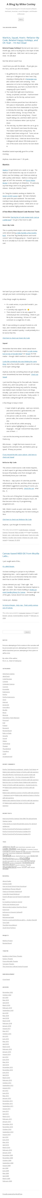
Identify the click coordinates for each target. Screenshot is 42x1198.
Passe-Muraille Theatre (10, 961)
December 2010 (8, 1124)
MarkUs (5, 170)
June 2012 (6, 1093)
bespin (5, 535)
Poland (5, 725)
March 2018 (6, 1021)
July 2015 (5, 1036)
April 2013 (6, 1075)
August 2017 (6, 1029)
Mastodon (6, 915)
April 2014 (6, 1065)
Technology (6, 744)
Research (6, 728)
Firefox (5, 694)
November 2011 (8, 1103)
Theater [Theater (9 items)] (28, 865)
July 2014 (5, 1057)
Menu (21, 19)
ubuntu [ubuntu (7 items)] (19, 867)
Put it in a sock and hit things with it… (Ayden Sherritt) (20, 920)
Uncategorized (7, 756)
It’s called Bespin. (8, 566)
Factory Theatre (8, 959)
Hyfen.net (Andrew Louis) (11, 904)
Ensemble (6, 689)
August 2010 (6, 1135)
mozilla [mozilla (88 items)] (25, 858)
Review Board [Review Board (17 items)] (9, 864)
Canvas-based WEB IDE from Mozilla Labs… (21, 555)
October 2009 (7, 1160)
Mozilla (5, 710)
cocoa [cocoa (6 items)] (33, 847)
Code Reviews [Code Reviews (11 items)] (21, 849)
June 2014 (6, 1060)
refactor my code (27, 538)
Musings (5, 715)
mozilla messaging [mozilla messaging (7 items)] (8, 861)
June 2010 (6, 1140)
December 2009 (8, 1155)
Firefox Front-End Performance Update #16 (17, 831)
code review (15, 535)
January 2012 (7, 1098)
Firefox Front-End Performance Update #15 (17, 834)
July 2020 (5, 997)
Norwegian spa (31, 79)
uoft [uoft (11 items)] (28, 867)
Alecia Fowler (7, 881)
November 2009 (8, 1158)
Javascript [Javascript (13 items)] (34, 856)
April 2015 (6, 1044)
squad (5, 540)
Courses (5, 687)
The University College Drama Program (15, 966)
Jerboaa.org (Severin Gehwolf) (12, 912)
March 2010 (6, 1147)
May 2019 (6, 1000)
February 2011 (7, 1119)
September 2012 (8, 1085)
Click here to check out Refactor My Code (17, 519)
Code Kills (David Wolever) (11, 894)
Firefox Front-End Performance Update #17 (17, 829)
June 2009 (6, 1171)
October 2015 (7, 1034)
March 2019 (6, 1005)
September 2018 (8, 1010)
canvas (10, 616)
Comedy (5, 681)
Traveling (6, 751)
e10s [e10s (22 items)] (23, 851)
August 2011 (6, 1109)
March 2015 (6, 1047)
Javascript (6, 705)
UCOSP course (12, 196)
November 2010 (8, 1127)
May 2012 (6, 1096)
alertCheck (6, 676)
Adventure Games (9, 674)
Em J (4, 899)
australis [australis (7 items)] (28, 847)
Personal (11, 532)
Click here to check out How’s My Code (16, 338)
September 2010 (8, 1132)
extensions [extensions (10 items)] (27, 853)
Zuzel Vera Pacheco (9, 928)
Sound (5, 738)
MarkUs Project (8, 941)
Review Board (7, 731)
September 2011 (8, 1106)
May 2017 (6, 1031)
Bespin (28, 354)
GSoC (4, 700)
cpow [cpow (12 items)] (13, 851)
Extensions (6, 692)
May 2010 (6, 1142)
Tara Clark (6, 922)
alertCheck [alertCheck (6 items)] (22, 847)
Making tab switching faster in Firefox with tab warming (20, 772)
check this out (29, 488)
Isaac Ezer (6, 910)
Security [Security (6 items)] (17, 865)
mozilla (10, 538)
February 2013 (7, 1080)
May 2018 (6, 1016)
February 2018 (7, 1023)
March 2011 (6, 1116)
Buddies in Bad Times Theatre (12, 956)
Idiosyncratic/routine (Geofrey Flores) (15, 907)
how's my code (34, 535)
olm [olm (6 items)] (15, 861)
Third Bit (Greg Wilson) (10, 925)
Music (4, 713)
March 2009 (6, 1178)
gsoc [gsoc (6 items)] (25, 856)
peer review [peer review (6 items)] (20, 861)
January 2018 (7, 1026)
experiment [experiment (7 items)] (12, 853)
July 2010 (5, 1137)
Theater (5, 746)
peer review (17, 538)
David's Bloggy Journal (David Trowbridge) (16, 897)
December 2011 (8, 1101)
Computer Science (25, 613)
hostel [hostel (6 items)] (28, 856)
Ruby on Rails (19, 532)
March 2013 (6, 1078)
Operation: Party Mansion (11, 718)
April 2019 (6, 1003)
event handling (18, 616)
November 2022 (8, 992)
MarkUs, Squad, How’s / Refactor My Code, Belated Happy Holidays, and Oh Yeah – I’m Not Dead (21, 40)
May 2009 (6, 1173)
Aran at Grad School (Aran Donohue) (14, 886)
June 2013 (6, 1072)
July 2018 (5, 1013)
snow (35, 538)
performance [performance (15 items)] (29, 861)
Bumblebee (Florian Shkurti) (12, 889)
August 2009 (6, 1166)
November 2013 (8, 1070)
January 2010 (7, 1153)
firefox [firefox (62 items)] (7, 855)
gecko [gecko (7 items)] (13, 856)
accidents (35, 532)
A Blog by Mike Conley (21, 4)
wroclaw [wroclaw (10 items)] (5, 869)
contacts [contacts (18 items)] (7, 851)
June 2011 (6, 1111)
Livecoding (6, 707)
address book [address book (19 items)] (9, 846)
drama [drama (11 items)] (18, 851)
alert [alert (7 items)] (17, 847)
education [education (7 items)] (29, 851)
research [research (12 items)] (18, 863)
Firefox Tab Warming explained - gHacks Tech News (19, 769)
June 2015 (6, 1039)
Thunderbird (7, 749)
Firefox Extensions (9, 697)
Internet (5, 702)
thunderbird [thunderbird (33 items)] (10, 866)
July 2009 (5, 1168)
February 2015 (7, 1049)
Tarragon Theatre (8, 964)
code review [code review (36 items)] (9, 848)
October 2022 (7, 995)
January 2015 (7, 1052)
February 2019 (7, 1008)
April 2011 (6, 1114)
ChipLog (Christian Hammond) (12, 891)
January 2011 (7, 1122)
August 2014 (6, 1054)
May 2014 (6, 1062)
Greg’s (5, 196)
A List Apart (6, 979)
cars (9, 535)
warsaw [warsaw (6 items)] (33, 867)
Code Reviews (23, 530)
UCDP (4, 754)
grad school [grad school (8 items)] (19, 856)
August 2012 (6, 1088)
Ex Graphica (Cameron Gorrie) (12, 902)
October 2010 (7, 1129)
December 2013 (8, 1067)
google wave (24, 535)
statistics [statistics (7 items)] (22, 865)
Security (5, 736)
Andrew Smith (7, 884)
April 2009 (6, 1176)
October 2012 (7, 1083)
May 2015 (6, 1041)
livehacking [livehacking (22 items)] (8, 858)
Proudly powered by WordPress (12, 1194)
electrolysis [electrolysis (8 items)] (35, 851)
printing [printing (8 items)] (12, 863)
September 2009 (8, 1163)
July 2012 (5, 1091)
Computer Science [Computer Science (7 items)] (32, 849)
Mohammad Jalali (8, 917)
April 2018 (6, 1018)
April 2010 (6, 1145)
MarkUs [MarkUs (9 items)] (16, 859)
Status (5, 741)
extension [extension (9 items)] (19, 853)
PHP (4, 723)
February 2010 (7, 1150)
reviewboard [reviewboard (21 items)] (28, 862)
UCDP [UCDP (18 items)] (24, 867)
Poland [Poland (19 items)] (6, 862)
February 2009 (7, 1181)
